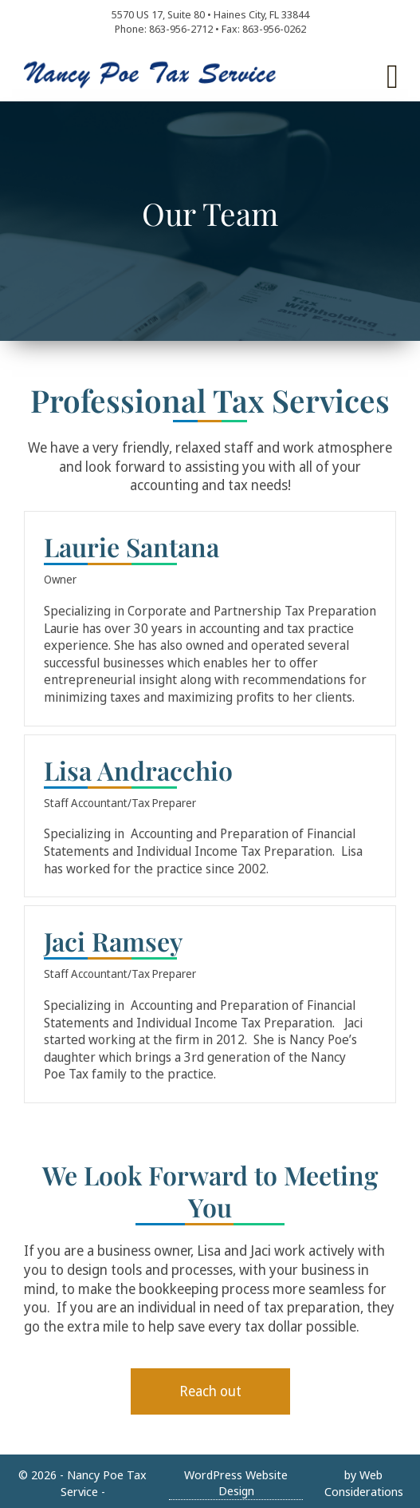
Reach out (210, 1390)
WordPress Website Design (236, 1482)
